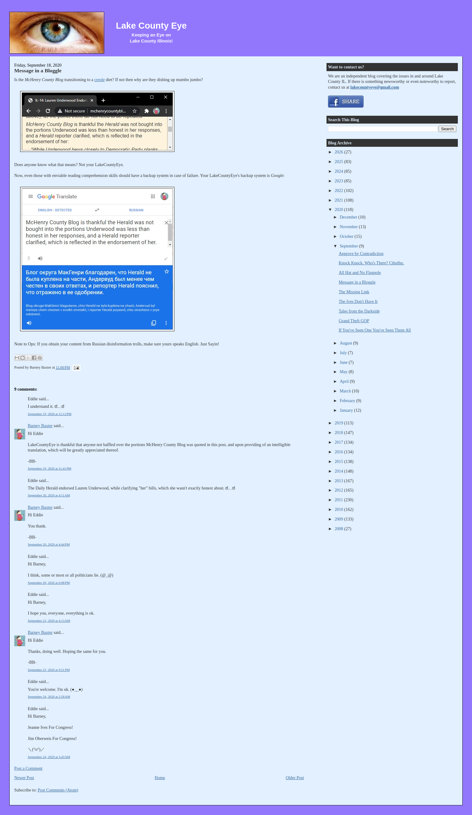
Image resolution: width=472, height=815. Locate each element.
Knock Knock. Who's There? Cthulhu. (371, 262)
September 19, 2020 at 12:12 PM (49, 414)
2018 (339, 432)
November (349, 226)
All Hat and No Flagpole (360, 272)
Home (160, 777)
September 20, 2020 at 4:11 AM (49, 495)
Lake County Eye (151, 25)
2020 (339, 209)
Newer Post (24, 777)
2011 (339, 499)
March (346, 391)
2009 (339, 519)
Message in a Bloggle (37, 71)
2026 (339, 151)
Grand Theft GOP (354, 320)
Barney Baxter (40, 425)
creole (99, 79)
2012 (339, 490)
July (344, 352)
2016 (339, 451)
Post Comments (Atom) (58, 790)
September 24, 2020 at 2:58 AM (49, 696)
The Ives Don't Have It (358, 301)
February (348, 400)
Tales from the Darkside (359, 311)
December (349, 217)
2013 (339, 480)
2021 (339, 200)
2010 (339, 509)
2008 (339, 528)
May (344, 371)
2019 (339, 422)
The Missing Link (354, 291)
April (345, 381)
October (347, 236)
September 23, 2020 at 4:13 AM (49, 620)
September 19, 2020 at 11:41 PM (49, 468)
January (347, 410)
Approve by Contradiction (361, 253)
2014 (339, 471)
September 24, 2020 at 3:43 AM (49, 757)
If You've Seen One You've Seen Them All (375, 330)
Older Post (295, 777)
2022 (339, 190)
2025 (339, 161)
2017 (339, 442)
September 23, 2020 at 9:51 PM (49, 670)
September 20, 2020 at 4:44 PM (49, 544)
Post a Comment (28, 768)
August (346, 343)
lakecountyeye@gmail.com (374, 87)
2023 (339, 180)
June (344, 362)
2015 (339, 461)
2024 (339, 171)
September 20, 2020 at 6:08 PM (49, 582)
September (349, 246)
